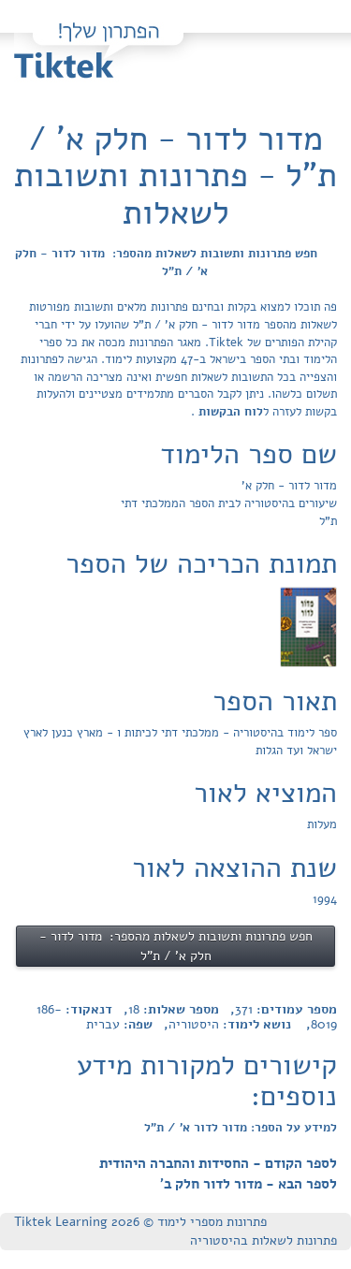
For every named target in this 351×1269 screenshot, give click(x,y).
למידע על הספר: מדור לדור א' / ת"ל (240, 1127)
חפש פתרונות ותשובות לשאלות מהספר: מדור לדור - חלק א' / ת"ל (166, 262)
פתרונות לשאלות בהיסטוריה (263, 1240)
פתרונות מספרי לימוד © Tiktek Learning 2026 (140, 1222)
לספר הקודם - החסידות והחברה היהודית (218, 1163)
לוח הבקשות (229, 411)
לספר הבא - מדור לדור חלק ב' (248, 1183)
